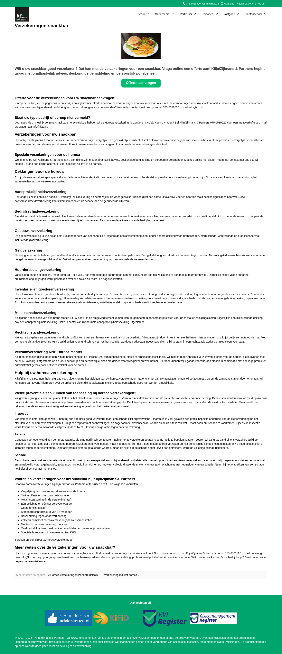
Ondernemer (162, 14)
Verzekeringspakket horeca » (121, 574)
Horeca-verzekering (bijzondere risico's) (129, 122)
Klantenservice (254, 14)
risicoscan (40, 561)
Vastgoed (229, 14)
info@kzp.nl (212, 3)
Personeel (208, 14)
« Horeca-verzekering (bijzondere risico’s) (73, 574)
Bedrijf (141, 14)
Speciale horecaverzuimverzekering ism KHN (48, 532)
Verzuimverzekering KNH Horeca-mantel (48, 352)
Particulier (186, 14)
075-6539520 (193, 3)
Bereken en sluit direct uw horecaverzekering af (43, 539)
